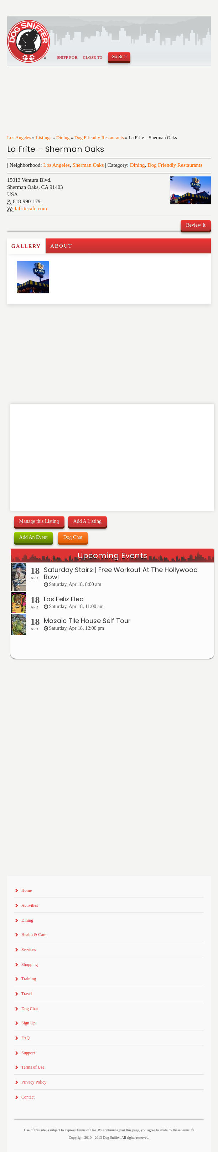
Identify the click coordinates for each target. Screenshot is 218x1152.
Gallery (26, 246)
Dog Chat (72, 537)
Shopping (29, 964)
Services (28, 949)
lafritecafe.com (31, 208)
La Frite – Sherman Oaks (55, 149)
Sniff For (67, 57)
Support (28, 1052)
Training (28, 978)
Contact (28, 1097)
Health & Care (33, 934)
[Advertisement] (48, 318)
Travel (26, 993)
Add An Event (33, 537)
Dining (63, 137)
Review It (196, 225)
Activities (29, 905)
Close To (93, 57)
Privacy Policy (33, 1082)
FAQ (25, 1037)
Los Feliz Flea (64, 599)
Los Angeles (19, 137)
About (61, 246)
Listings (44, 137)
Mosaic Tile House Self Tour (87, 620)
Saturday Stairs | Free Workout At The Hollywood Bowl (121, 573)
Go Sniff (119, 56)
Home (26, 890)
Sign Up (28, 1022)
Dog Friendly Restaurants (99, 137)
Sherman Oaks (88, 165)
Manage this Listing (39, 521)
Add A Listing (87, 521)
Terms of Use (32, 1067)
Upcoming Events (112, 555)
